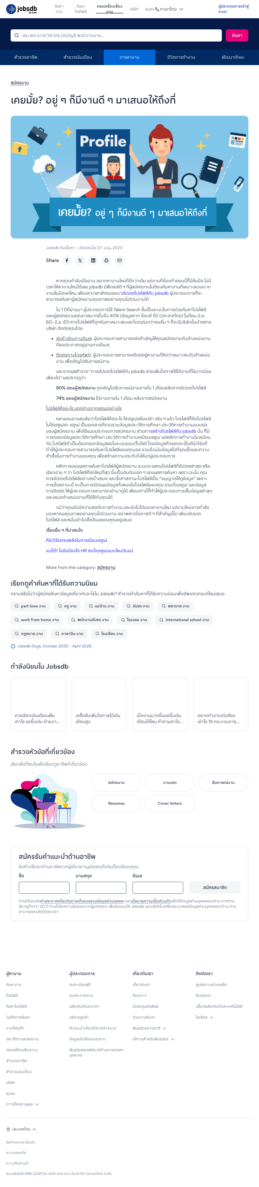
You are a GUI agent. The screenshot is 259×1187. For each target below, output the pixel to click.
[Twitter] (80, 275)
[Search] (237, 50)
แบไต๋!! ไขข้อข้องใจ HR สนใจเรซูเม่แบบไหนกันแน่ (89, 564)
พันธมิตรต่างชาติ (146, 1028)
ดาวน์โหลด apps (19, 1104)
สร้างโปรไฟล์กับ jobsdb (174, 445)
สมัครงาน (20, 97)
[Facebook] (67, 275)
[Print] (106, 275)
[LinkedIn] (93, 275)
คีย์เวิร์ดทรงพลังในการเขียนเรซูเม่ (76, 554)
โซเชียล (201, 1017)
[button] (162, 9)
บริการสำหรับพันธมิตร (150, 1039)
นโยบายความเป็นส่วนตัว (151, 915)
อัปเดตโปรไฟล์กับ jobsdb (145, 307)
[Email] (120, 275)
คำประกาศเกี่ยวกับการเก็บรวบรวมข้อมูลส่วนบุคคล (82, 915)
